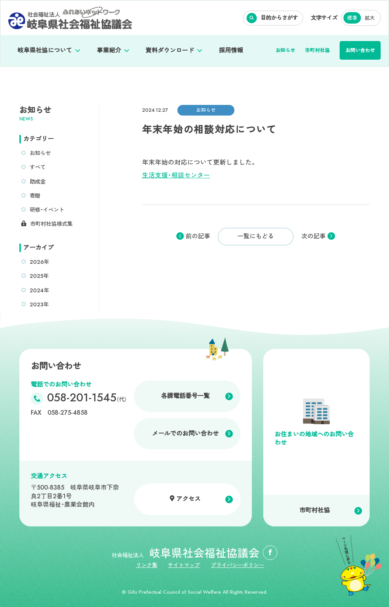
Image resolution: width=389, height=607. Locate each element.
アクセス (188, 498)
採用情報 (231, 50)
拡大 (370, 18)
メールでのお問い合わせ (185, 433)
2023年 (39, 304)
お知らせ (285, 50)
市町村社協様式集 (51, 224)
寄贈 (35, 196)
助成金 (38, 181)
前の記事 (198, 236)
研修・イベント (47, 210)
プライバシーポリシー (237, 565)
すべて (38, 167)
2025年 (39, 276)
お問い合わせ (360, 50)
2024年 (39, 290)
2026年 (39, 262)
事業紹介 (109, 50)
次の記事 (313, 236)
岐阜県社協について (44, 50)
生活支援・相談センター (176, 175)
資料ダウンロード (169, 50)
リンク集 (146, 565)
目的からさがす (279, 18)
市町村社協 (317, 50)
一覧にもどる (255, 236)
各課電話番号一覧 (185, 395)
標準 (352, 18)
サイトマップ (184, 565)
